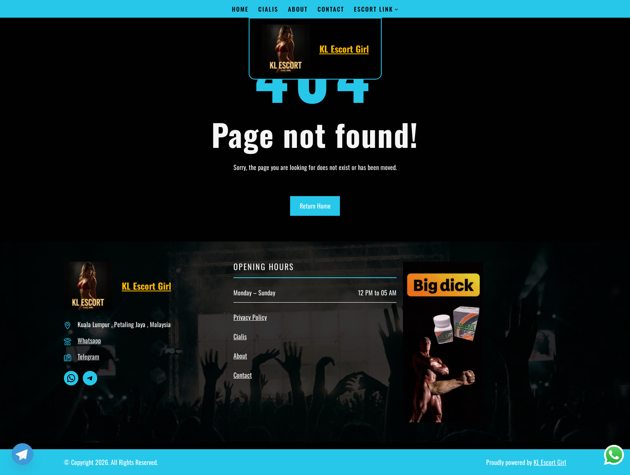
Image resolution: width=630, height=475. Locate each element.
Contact (242, 375)
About (240, 355)
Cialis (240, 336)
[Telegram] (22, 454)
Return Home (315, 206)
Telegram (88, 356)
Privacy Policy (250, 317)
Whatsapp (89, 340)
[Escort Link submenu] (396, 9)
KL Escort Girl (344, 48)
